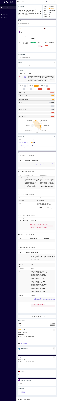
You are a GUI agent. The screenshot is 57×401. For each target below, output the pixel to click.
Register (54, 2)
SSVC (47, 89)
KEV (30, 89)
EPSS (38, 89)
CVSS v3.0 (44, 86)
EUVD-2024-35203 (25, 78)
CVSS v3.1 (34, 86)
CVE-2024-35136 (23, 2)
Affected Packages (49, 29)
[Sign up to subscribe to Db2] (52, 325)
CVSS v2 (22, 89)
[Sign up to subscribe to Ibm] (52, 323)
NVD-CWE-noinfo (24, 392)
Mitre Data (23, 29)
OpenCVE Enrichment (24, 32)
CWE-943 (23, 391)
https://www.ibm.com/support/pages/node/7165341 (45, 299)
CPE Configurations (35, 29)
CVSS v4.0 (22, 86)
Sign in (48, 2)
